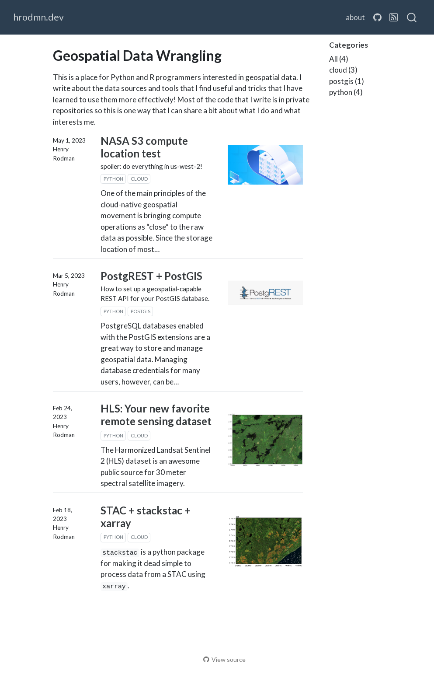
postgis (140, 311)
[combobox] (412, 17)
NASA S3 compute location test (144, 147)
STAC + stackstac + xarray (146, 516)
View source (224, 659)
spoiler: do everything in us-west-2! (151, 166)
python (113, 179)
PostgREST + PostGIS (151, 275)
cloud (139, 179)
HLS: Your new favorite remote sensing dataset (156, 414)
